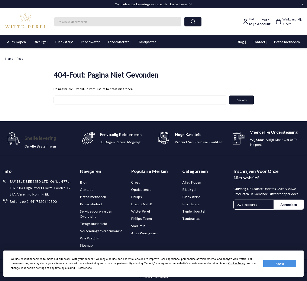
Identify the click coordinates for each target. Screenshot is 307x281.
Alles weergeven (144, 233)
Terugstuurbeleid (93, 224)
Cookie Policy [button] (236, 263)
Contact (259, 42)
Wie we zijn (89, 238)
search (193, 21)
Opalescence (141, 189)
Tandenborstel (118, 42)
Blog (241, 42)
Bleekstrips (64, 42)
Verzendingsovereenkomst (101, 231)
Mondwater (90, 42)
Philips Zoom (141, 218)
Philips (136, 197)
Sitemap (86, 245)
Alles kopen (16, 42)
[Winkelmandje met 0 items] (288, 21)
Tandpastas (147, 42)
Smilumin (138, 226)
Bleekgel (41, 42)
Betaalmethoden (287, 42)
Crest (135, 182)
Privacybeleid (91, 204)
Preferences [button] (84, 268)
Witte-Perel (140, 211)
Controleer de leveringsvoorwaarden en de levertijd (153, 4)
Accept (280, 263)
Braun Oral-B (141, 204)
